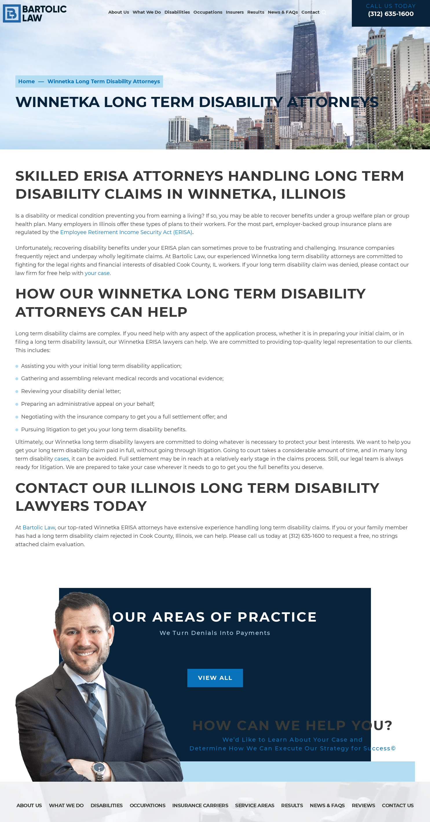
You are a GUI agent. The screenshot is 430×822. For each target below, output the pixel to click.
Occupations (207, 12)
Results (255, 12)
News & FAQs (283, 12)
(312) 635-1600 (391, 14)
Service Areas (254, 805)
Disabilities (177, 12)
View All (215, 677)
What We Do (147, 12)
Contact (310, 12)
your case (97, 273)
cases (61, 459)
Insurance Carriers (200, 805)
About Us (118, 12)
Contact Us (397, 805)
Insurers (235, 12)
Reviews (363, 805)
